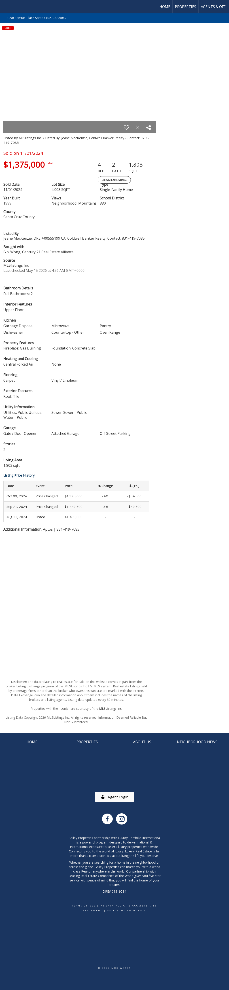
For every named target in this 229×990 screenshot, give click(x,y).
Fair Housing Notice (126, 910)
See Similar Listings (114, 180)
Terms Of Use (84, 905)
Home (164, 6)
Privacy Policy (113, 905)
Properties (185, 6)
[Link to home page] (5, 6)
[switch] (126, 127)
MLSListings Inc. (110, 708)
